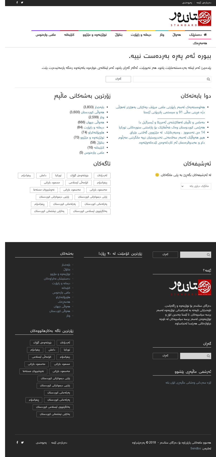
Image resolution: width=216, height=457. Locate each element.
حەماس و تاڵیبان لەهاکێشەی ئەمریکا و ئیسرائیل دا (167, 122)
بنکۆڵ (95, 142)
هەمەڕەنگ (59, 302)
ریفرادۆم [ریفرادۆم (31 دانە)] (21, 176)
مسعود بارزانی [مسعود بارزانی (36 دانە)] (47, 183)
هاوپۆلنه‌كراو (91, 132)
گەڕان (113, 79)
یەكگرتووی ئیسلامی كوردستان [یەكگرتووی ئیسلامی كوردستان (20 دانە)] (85, 211)
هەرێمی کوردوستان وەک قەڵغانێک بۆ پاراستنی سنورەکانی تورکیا (157, 127)
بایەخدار (94, 107)
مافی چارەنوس (89, 153)
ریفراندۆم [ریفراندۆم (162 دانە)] (97, 183)
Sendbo (190, 449)
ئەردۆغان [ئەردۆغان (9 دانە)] (97, 176)
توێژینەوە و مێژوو (87, 137)
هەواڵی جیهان (90, 122)
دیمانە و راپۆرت (89, 127)
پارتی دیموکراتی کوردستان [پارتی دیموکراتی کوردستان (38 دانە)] (87, 197)
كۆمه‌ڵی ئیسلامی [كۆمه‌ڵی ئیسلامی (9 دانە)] (73, 183)
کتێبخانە (94, 147)
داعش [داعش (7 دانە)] (38, 176)
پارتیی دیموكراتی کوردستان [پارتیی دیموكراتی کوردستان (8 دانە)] (49, 197)
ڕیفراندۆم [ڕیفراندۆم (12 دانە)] (34, 204)
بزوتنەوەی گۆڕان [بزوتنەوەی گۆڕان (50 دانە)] (74, 176)
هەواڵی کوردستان (87, 112)
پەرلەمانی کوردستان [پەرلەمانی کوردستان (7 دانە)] (59, 204)
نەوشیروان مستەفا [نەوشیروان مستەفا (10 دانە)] (38, 190)
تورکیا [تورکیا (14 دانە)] (53, 176)
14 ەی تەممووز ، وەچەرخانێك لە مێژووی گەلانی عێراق (162, 132)
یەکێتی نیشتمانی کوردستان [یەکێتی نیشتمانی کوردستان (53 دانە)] (44, 211)
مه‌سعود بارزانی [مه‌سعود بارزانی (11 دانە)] (93, 190)
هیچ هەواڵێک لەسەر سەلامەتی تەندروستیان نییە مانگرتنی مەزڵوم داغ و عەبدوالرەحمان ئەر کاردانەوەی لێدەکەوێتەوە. (156, 140)
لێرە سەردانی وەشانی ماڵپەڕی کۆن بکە (183, 383)
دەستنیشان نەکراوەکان (52, 279)
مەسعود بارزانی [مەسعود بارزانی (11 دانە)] (67, 190)
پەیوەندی (182, 3)
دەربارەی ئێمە (199, 3)
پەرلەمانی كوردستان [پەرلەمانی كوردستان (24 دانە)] (91, 204)
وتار (97, 117)
